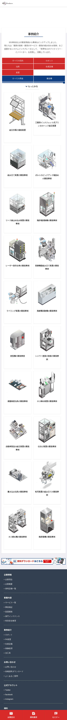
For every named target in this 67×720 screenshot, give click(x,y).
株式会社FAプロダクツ (15, 3)
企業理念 (8, 579)
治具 (18, 67)
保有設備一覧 (10, 589)
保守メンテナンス (12, 616)
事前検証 (8, 607)
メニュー (59, 3)
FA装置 (8, 639)
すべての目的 (17, 61)
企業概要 (8, 584)
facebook (9, 695)
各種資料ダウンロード (14, 671)
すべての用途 (17, 78)
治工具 (8, 653)
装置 (18, 72)
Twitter (8, 690)
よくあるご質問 (11, 676)
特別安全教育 (10, 621)
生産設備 (49, 67)
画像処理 (8, 648)
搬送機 (49, 78)
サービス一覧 (10, 602)
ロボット (49, 61)
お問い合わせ (10, 667)
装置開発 (8, 612)
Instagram (9, 699)
